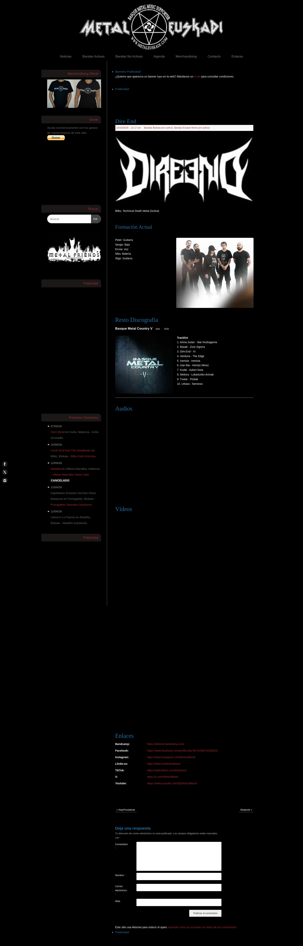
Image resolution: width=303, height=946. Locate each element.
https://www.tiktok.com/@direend (166, 770)
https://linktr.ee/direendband (163, 763)
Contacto (214, 56)
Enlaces (237, 56)
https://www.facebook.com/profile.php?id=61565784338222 (182, 750)
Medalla (56, 468)
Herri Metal (58, 432)
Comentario (120, 846)
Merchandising (186, 56)
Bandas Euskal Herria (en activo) (192, 127)
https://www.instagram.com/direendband (171, 757)
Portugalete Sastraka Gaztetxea (71, 504)
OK (94, 218)
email (197, 76)
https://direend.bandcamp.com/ (165, 744)
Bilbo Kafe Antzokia (83, 456)
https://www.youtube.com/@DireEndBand (172, 783)
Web (117, 901)
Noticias (65, 56)
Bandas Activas (93, 56)
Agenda (159, 56)
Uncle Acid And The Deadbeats (71, 450)
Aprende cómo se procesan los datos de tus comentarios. (202, 927)
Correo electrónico (120, 890)
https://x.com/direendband (162, 776)
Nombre (120, 875)
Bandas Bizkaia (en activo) (158, 127)
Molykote (246, 810)
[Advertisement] (185, 100)
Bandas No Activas (129, 56)
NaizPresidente (126, 810)
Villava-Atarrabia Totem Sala (70, 474)
